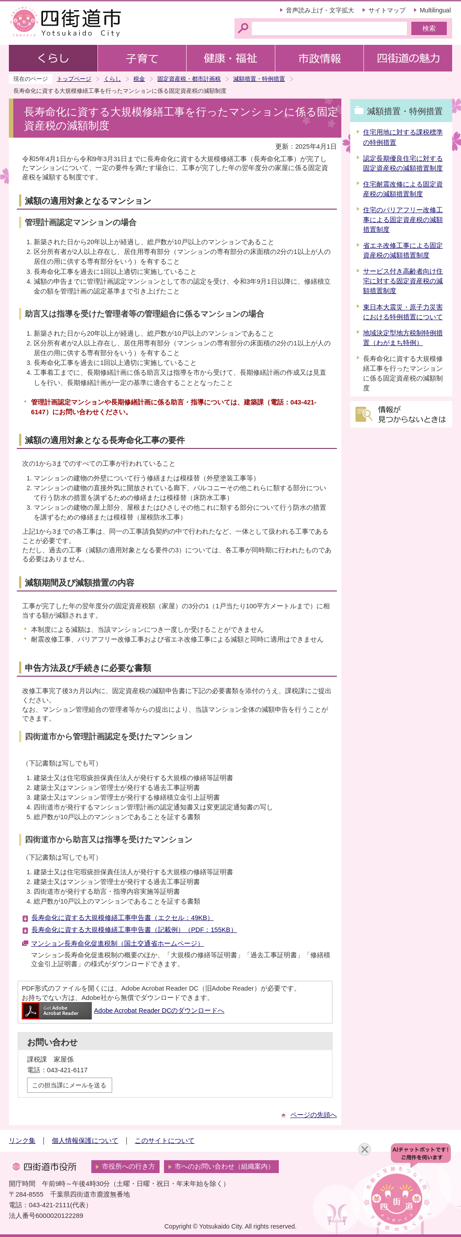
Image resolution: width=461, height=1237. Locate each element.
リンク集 (22, 1140)
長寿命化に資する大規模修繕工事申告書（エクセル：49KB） (122, 917)
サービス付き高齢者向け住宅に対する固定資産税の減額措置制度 (403, 281)
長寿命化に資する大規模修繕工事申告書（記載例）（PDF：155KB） (134, 929)
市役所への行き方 (128, 1166)
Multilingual (435, 10)
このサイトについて (165, 1140)
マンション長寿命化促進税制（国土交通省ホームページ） (117, 943)
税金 (139, 78)
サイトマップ (387, 10)
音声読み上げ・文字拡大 (320, 10)
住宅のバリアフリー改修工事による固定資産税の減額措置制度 (403, 219)
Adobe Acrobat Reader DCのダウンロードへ (123, 1010)
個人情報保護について (85, 1140)
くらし (112, 78)
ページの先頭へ (313, 1114)
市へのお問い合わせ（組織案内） (224, 1166)
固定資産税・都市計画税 (189, 78)
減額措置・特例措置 (259, 78)
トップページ (74, 78)
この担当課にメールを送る (69, 1085)
